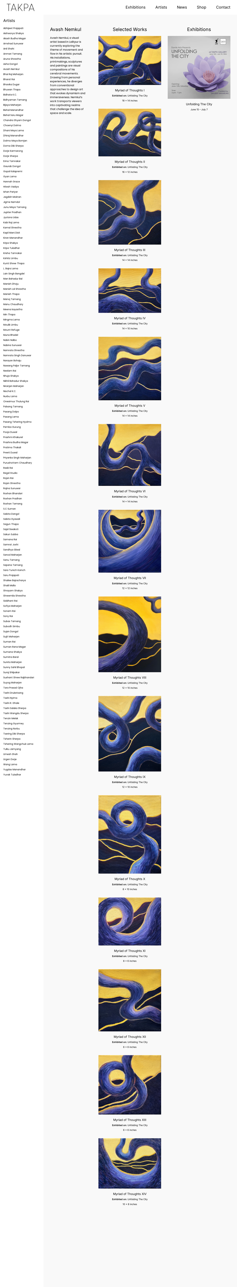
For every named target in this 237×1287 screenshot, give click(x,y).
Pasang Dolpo (11, 411)
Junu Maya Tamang (14, 207)
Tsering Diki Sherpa (14, 733)
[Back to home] (21, 7)
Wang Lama (10, 764)
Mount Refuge (11, 329)
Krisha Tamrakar (12, 253)
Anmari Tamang (12, 53)
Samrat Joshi (10, 544)
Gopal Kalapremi (12, 171)
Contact (223, 7)
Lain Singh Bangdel (14, 273)
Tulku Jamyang (12, 749)
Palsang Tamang (13, 406)
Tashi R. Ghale (11, 703)
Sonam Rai (9, 611)
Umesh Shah (10, 754)
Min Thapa (9, 314)
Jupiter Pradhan (12, 212)
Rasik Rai (8, 468)
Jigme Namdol (11, 202)
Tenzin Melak (10, 718)
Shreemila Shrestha (14, 595)
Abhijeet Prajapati (13, 28)
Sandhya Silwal (11, 549)
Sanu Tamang (11, 560)
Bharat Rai (9, 79)
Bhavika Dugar (11, 84)
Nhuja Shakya (11, 375)
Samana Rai (10, 539)
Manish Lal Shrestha (14, 289)
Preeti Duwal (10, 452)
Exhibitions (135, 7)
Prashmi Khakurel (13, 437)
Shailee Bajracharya (14, 580)
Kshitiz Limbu (10, 258)
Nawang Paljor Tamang (16, 365)
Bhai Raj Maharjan (13, 74)
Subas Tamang (12, 621)
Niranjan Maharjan (13, 386)
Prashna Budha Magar (15, 442)
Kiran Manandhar (13, 237)
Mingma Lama (11, 319)
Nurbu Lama (10, 396)
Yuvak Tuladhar (12, 774)
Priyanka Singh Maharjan (17, 457)
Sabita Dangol (11, 514)
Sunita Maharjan (12, 662)
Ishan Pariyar (10, 191)
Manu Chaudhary (13, 304)
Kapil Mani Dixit (11, 232)
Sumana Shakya (12, 652)
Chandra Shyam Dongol (17, 120)
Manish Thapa (11, 294)
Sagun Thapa (11, 524)
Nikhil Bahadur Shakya (15, 381)
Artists (161, 7)
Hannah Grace (11, 181)
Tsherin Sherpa (11, 738)
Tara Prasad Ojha (13, 687)
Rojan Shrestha (11, 483)
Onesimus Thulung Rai (16, 401)
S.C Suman (9, 508)
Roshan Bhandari (12, 493)
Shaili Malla (9, 585)
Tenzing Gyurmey (13, 723)
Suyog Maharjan (12, 682)
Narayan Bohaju (12, 360)
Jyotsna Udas (11, 217)
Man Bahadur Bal (12, 278)
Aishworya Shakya (13, 33)
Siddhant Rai (10, 600)
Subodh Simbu (11, 626)
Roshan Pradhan (12, 498)
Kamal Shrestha (12, 227)
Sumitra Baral (11, 657)
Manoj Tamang (12, 299)
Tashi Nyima (10, 698)
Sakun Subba (10, 534)
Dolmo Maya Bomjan (15, 140)
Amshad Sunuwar (13, 43)
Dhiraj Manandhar (13, 135)
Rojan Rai (8, 478)
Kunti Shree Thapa (13, 263)
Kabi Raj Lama (11, 222)
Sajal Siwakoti (10, 529)
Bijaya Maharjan (12, 105)
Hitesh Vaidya (11, 186)
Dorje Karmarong (13, 151)
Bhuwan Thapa (11, 89)
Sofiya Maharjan (12, 606)
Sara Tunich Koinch (14, 570)
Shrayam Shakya (13, 590)
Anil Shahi (8, 48)
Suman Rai (9, 641)
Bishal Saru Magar (13, 115)
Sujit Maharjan (11, 636)
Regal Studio (10, 473)
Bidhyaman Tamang (15, 99)
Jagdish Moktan (12, 197)
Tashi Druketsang (13, 692)
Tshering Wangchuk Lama (18, 744)
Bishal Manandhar (13, 110)
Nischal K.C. (9, 391)
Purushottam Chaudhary (17, 462)
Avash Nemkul (11, 69)
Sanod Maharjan (12, 554)
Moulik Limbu (10, 324)
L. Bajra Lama (10, 268)
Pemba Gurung (12, 427)
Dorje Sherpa (10, 156)
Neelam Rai (9, 370)
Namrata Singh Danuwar (17, 355)
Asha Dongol (10, 64)
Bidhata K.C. (10, 94)
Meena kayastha (12, 309)
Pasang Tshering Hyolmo (17, 422)
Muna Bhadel (10, 335)
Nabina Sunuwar (12, 345)
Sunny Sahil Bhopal (14, 667)
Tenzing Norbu (11, 728)
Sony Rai (8, 616)
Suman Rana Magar (14, 646)
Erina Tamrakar (12, 161)
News (182, 7)
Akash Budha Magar (14, 38)
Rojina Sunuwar (12, 488)
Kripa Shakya (10, 243)
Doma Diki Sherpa (13, 145)
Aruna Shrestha (12, 59)
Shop (201, 7)
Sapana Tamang (13, 565)
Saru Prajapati (11, 575)
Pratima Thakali (12, 447)
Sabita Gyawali (11, 519)
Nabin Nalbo (10, 340)
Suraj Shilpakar (11, 672)
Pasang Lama (11, 416)
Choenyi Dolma (12, 125)
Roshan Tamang (12, 503)
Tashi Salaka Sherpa (14, 708)
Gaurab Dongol (12, 166)
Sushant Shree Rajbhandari (18, 677)
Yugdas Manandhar (14, 769)
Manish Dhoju (11, 283)
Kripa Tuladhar (11, 248)
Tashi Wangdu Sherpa (15, 713)
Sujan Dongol (10, 631)
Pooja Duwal (10, 432)
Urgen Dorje (10, 759)
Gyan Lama (9, 176)
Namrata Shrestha (13, 350)
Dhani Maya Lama (13, 130)
